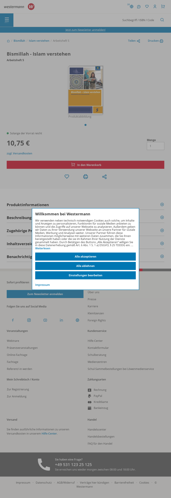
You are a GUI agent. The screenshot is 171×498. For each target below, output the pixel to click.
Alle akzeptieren (85, 256)
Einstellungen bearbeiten (85, 275)
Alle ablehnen (85, 266)
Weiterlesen (42, 248)
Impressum (42, 285)
